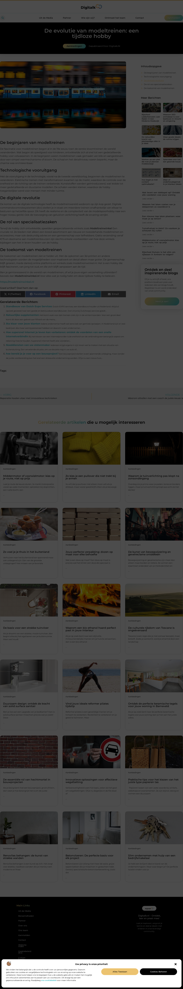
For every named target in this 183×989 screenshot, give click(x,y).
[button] (175, 964)
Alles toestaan (120, 971)
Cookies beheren (158, 971)
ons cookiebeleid (48, 980)
